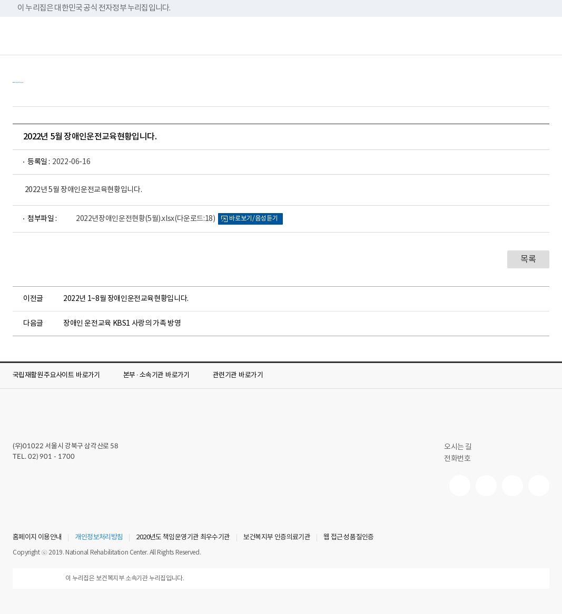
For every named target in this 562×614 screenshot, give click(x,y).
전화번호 (457, 459)
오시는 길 (462, 447)
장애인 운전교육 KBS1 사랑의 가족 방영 (122, 323)
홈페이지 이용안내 (37, 537)
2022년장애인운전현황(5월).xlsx (145, 219)
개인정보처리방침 (99, 537)
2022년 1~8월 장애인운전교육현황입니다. (126, 299)
